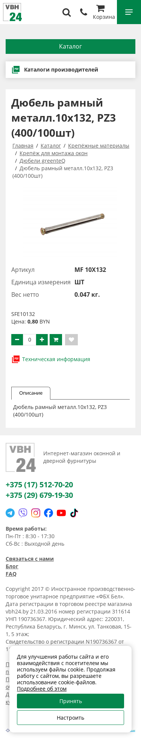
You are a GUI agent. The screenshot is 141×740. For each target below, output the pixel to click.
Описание (30, 392)
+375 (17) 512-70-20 (39, 484)
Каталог (70, 46)
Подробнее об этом (42, 688)
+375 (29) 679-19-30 (39, 495)
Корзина (104, 13)
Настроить (70, 717)
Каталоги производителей (54, 69)
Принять (70, 701)
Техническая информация (50, 359)
